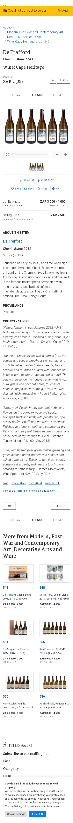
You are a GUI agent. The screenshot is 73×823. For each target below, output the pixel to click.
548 (42, 587)
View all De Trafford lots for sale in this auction (29, 490)
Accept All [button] (37, 814)
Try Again (63, 10)
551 (5, 642)
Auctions (9, 27)
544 (5, 587)
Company (11, 769)
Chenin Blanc (18, 483)
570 (5, 696)
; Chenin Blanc (23, 594)
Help (7, 776)
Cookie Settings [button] (16, 814)
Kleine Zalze (10, 703)
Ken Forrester (47, 649)
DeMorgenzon (11, 649)
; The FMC (60, 649)
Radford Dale (47, 703)
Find (7, 761)
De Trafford (13, 241)
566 (42, 642)
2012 (5, 483)
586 (42, 696)
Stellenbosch (52, 483)
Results (63, 79)
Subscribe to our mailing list (26, 754)
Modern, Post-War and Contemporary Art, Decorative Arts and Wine (35, 34)
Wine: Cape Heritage (21, 41)
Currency (46, 180)
